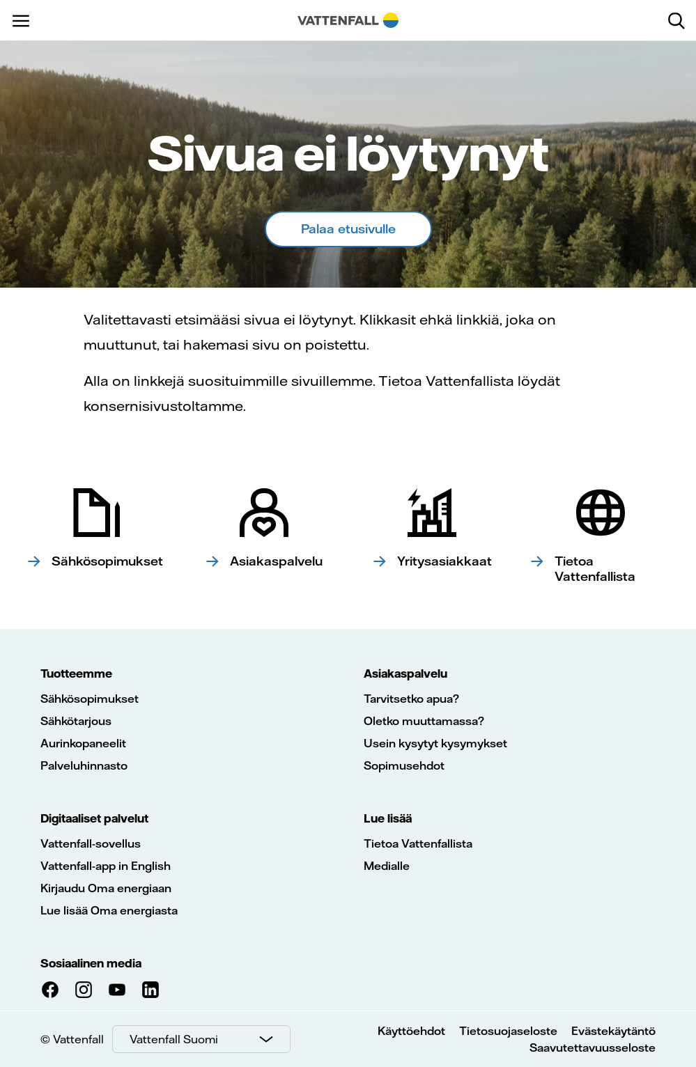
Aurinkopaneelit (83, 743)
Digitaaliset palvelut (94, 818)
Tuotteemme (76, 673)
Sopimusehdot (404, 765)
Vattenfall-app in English (105, 866)
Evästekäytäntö (613, 1031)
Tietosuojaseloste (508, 1031)
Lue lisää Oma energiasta (109, 910)
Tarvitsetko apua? (411, 699)
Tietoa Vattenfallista (418, 843)
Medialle (387, 866)
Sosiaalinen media (90, 963)
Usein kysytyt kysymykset (435, 743)
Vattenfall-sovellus (90, 843)
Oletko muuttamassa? (424, 721)
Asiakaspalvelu (405, 673)
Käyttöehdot (411, 1031)
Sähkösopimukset (89, 699)
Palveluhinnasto (83, 765)
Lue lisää (388, 818)
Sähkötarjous (75, 721)
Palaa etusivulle (348, 229)
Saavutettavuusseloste (592, 1047)
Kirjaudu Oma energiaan (105, 888)
